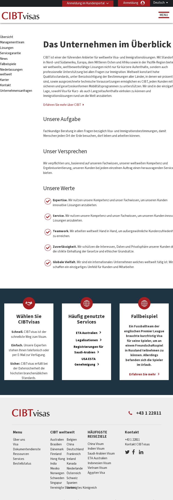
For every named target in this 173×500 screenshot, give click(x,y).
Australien (57, 432)
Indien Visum (96, 441)
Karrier (4, 72)
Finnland (55, 446)
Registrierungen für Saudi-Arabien (88, 342)
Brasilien (56, 436)
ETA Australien (86, 325)
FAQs (71, 494)
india (53, 456)
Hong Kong (57, 451)
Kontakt (5, 77)
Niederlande (75, 461)
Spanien (72, 475)
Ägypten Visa (96, 465)
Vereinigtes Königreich (82, 480)
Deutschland (75, 441)
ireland (71, 451)
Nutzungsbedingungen (135, 494)
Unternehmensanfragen (16, 83)
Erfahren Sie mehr (142, 366)
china (70, 436)
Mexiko (55, 461)
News (4, 51)
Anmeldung (130, 3)
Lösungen (6, 40)
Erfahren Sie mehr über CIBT (62, 97)
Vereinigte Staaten (62, 480)
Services (18, 451)
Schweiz (72, 470)
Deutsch (159, 2)
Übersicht (6, 29)
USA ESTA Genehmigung (85, 354)
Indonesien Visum (99, 455)
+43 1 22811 (132, 432)
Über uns (19, 432)
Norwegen (57, 465)
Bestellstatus (22, 456)
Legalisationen (87, 332)
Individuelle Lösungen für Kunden (38, 494)
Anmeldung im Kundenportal (85, 3)
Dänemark (57, 441)
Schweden (57, 470)
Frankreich (74, 446)
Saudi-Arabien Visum (101, 445)
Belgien (72, 432)
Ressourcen (21, 446)
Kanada (71, 456)
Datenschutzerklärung (97, 494)
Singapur (56, 475)
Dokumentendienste (27, 441)
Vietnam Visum (97, 460)
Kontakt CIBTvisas (137, 436)
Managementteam (12, 34)
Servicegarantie (10, 45)
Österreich (74, 465)
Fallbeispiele (8, 56)
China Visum (96, 436)
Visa (15, 436)
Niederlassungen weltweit (11, 64)
